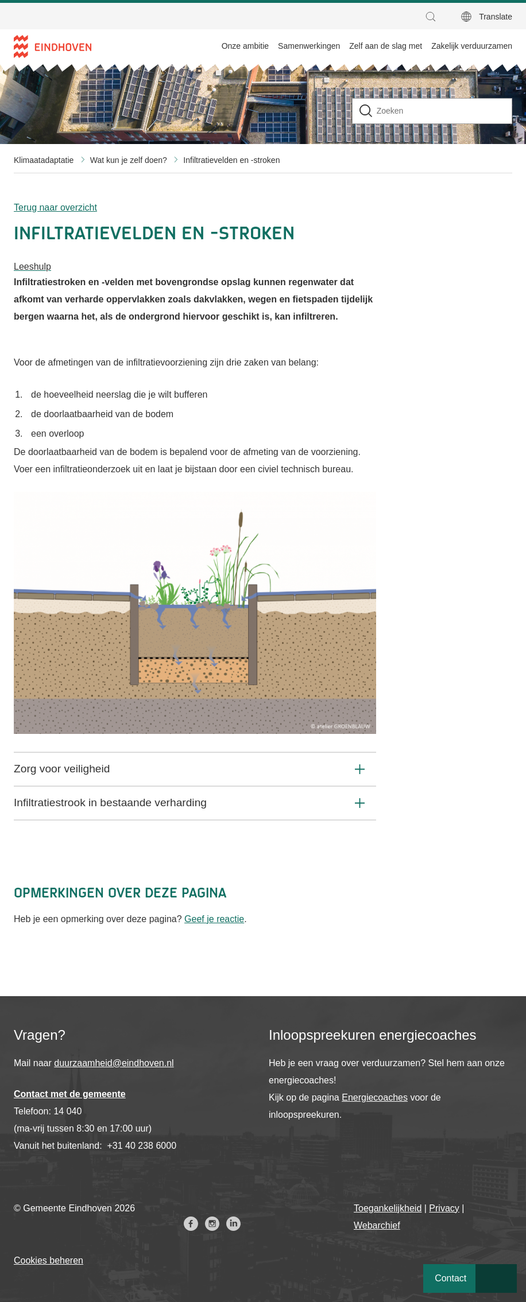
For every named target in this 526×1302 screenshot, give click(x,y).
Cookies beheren (48, 1260)
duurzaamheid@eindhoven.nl (113, 1063)
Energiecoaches (375, 1097)
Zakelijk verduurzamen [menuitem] (471, 45)
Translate (495, 16)
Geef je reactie (214, 919)
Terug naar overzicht (55, 207)
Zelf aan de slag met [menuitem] (385, 45)
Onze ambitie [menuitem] (245, 45)
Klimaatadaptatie (44, 160)
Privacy (444, 1208)
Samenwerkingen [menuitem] (309, 45)
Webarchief (377, 1225)
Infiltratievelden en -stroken (231, 160)
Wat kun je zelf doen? (128, 160)
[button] (433, 17)
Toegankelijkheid (387, 1208)
